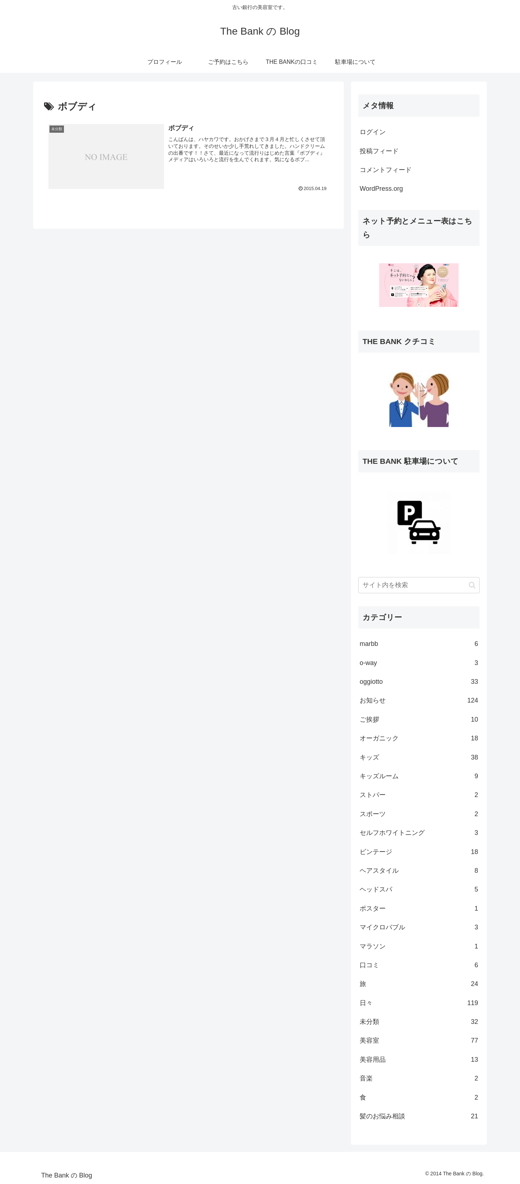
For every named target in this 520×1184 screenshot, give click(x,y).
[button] (472, 585)
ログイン (373, 132)
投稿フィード (379, 151)
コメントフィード (386, 169)
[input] (419, 585)
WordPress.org (381, 188)
